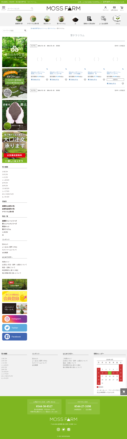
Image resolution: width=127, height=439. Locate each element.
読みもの (5, 244)
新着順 (58, 46)
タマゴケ (5, 183)
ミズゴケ (5, 232)
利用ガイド (5, 262)
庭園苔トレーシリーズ (9, 221)
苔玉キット (5, 226)
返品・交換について (8, 267)
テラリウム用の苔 (8, 211)
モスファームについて (9, 250)
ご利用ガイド (67, 358)
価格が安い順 (41, 46)
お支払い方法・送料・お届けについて (14, 264)
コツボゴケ (5, 188)
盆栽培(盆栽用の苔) (8, 209)
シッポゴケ (5, 180)
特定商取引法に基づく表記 (71, 365)
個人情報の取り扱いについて (11, 273)
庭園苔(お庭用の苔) (8, 206)
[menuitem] (19, 19)
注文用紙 (88, 409)
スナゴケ (5, 174)
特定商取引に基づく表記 (10, 270)
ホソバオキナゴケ (8, 194)
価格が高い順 (50, 46)
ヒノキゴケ (5, 197)
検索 (32, 8)
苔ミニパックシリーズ (9, 224)
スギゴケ (5, 171)
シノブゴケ (5, 191)
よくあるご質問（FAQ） (10, 247)
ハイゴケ (5, 177)
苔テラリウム (6, 229)
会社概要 (5, 252)
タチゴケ (5, 185)
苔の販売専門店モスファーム (39, 28)
